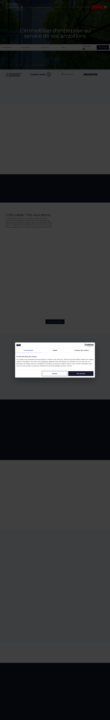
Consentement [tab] (28, 350)
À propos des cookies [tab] (82, 350)
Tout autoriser (80, 373)
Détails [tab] (55, 350)
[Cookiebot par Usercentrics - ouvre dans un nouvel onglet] (86, 345)
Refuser (54, 373)
